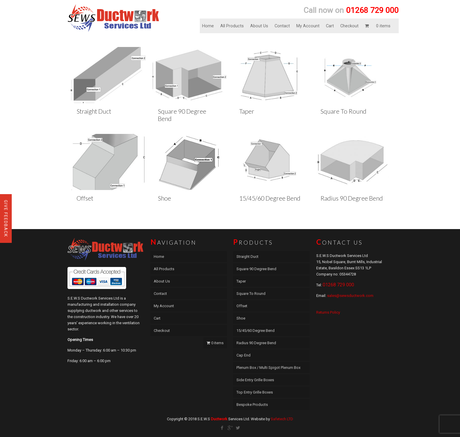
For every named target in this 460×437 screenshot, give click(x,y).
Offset (85, 198)
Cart (330, 25)
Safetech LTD (282, 419)
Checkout (349, 25)
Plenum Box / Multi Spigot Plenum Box (268, 367)
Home (208, 25)
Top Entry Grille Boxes (254, 392)
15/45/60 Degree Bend (269, 198)
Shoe (164, 198)
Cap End (243, 355)
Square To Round (343, 111)
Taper (246, 111)
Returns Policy (328, 312)
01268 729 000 (338, 285)
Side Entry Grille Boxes (255, 380)
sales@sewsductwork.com (350, 295)
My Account (307, 25)
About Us (259, 25)
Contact (282, 25)
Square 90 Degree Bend (256, 269)
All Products (232, 25)
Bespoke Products (252, 404)
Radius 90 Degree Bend (351, 198)
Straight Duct (94, 111)
